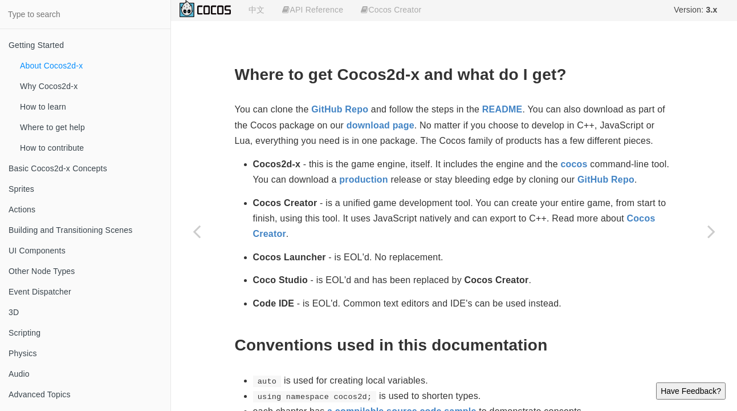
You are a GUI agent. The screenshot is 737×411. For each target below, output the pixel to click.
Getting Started (36, 45)
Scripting (24, 332)
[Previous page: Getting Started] (196, 231)
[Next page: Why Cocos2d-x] (711, 231)
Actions (22, 209)
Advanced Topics (40, 394)
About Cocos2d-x (51, 65)
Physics (23, 353)
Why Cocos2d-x (49, 86)
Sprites (21, 189)
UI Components (37, 250)
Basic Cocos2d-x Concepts (58, 168)
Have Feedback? (691, 391)
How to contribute (52, 147)
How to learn (43, 106)
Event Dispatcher (40, 291)
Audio (19, 373)
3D (14, 312)
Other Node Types (42, 271)
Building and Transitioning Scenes (71, 230)
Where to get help (52, 127)
